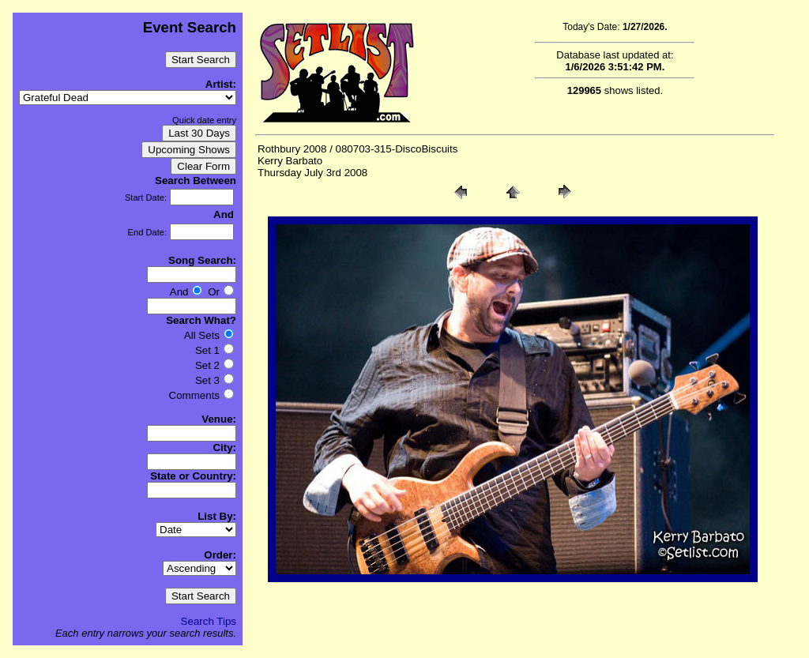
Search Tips (208, 621)
